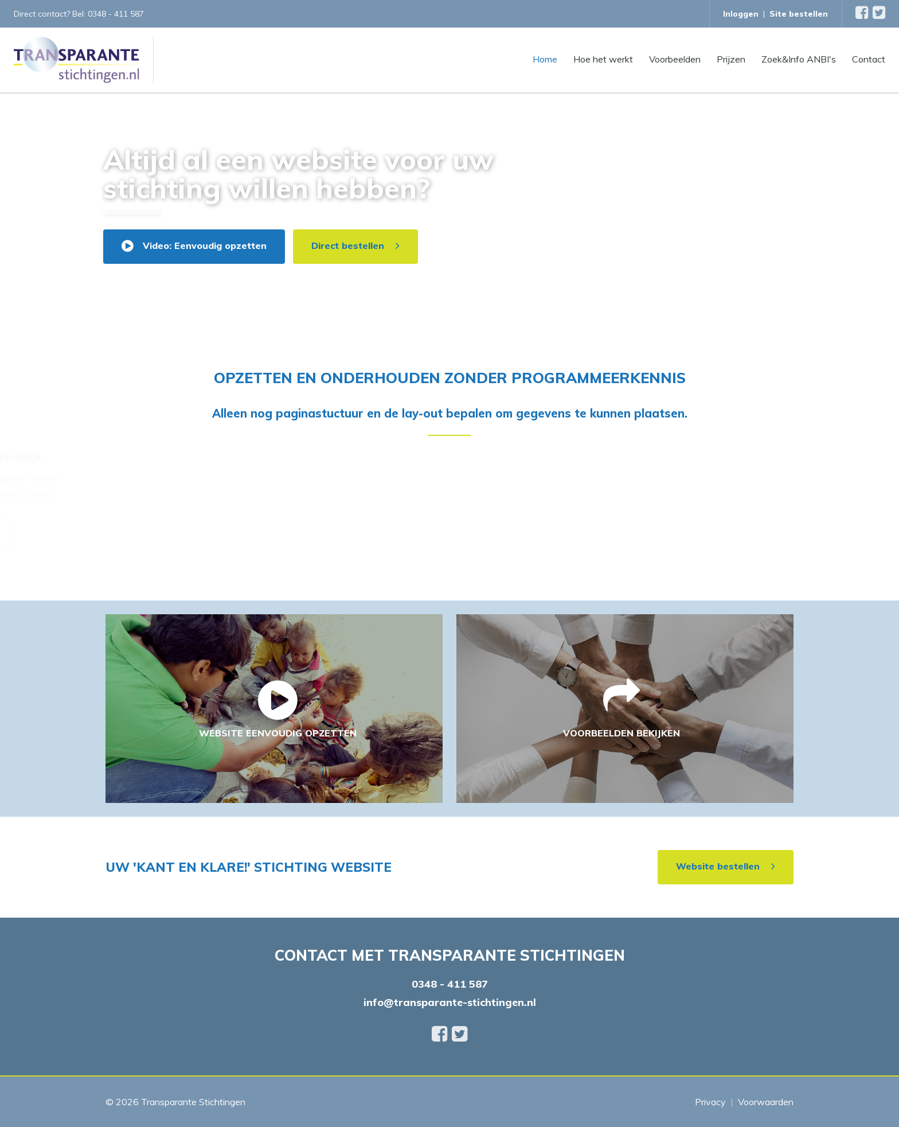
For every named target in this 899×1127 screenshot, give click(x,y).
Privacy (710, 1101)
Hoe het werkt (603, 58)
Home (545, 58)
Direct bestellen (347, 245)
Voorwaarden (766, 1101)
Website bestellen (718, 866)
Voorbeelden (675, 58)
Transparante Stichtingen (193, 1101)
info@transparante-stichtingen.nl (449, 1002)
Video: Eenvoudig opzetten (205, 245)
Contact (868, 58)
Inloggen (741, 14)
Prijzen (731, 58)
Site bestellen (798, 14)
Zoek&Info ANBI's (798, 58)
